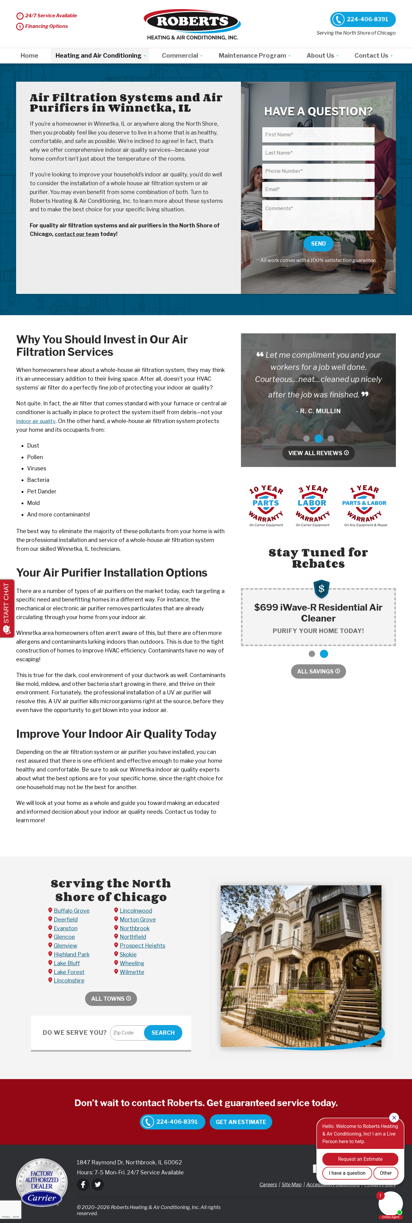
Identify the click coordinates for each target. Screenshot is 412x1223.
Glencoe (64, 937)
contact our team (78, 234)
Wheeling (132, 963)
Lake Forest (69, 972)
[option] (318, 383)
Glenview (65, 945)
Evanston (65, 928)
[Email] (318, 189)
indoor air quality (37, 421)
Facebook (83, 1184)
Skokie (128, 954)
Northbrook (135, 928)
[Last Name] (318, 153)
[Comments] (318, 215)
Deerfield (66, 919)
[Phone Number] (318, 171)
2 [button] (318, 438)
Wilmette (132, 972)
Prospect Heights (142, 945)
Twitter (97, 1184)
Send (318, 243)
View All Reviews (315, 453)
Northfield (133, 937)
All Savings (315, 671)
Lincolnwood (136, 911)
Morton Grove (138, 919)
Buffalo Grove (72, 911)
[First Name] (318, 134)
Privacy (6, 1216)
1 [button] (306, 438)
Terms (16, 1216)
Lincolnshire (69, 980)
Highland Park (72, 954)
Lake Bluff (67, 963)
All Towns (108, 999)
